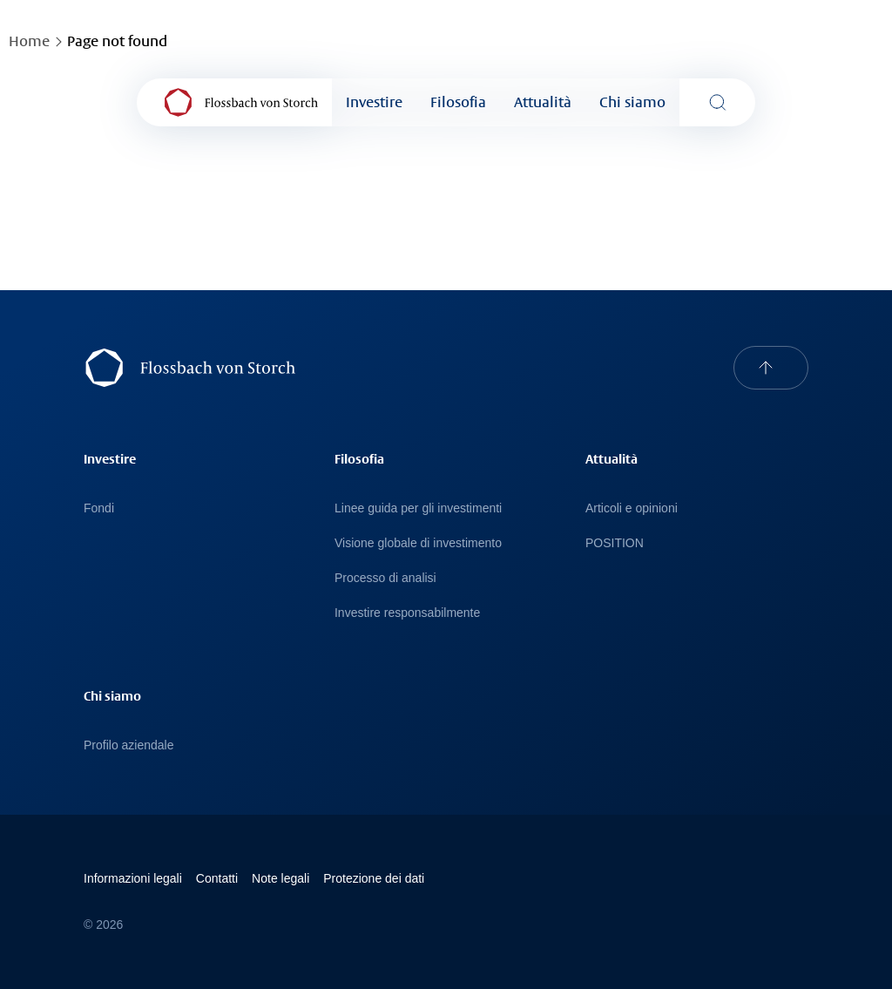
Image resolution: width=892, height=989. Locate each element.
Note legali (280, 878)
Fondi (99, 508)
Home (29, 41)
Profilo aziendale (129, 745)
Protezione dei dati (373, 878)
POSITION (614, 543)
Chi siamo (632, 102)
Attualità (542, 102)
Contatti (217, 878)
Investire (374, 102)
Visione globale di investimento (418, 543)
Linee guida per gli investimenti (418, 508)
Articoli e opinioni (631, 508)
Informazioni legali (133, 878)
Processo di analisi (385, 578)
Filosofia (458, 102)
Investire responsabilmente (407, 613)
